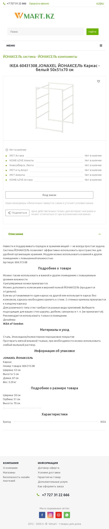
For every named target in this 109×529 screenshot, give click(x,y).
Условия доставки (49, 472)
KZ (98, 3)
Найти (92, 31)
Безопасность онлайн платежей (16, 479)
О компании (10, 467)
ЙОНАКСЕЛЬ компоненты (57, 56)
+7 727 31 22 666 (16, 3)
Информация (48, 463)
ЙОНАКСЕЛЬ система (19, 56)
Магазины (9, 472)
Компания (11, 463)
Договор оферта (48, 467)
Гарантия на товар (49, 477)
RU (102, 3)
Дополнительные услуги (53, 481)
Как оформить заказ (51, 486)
